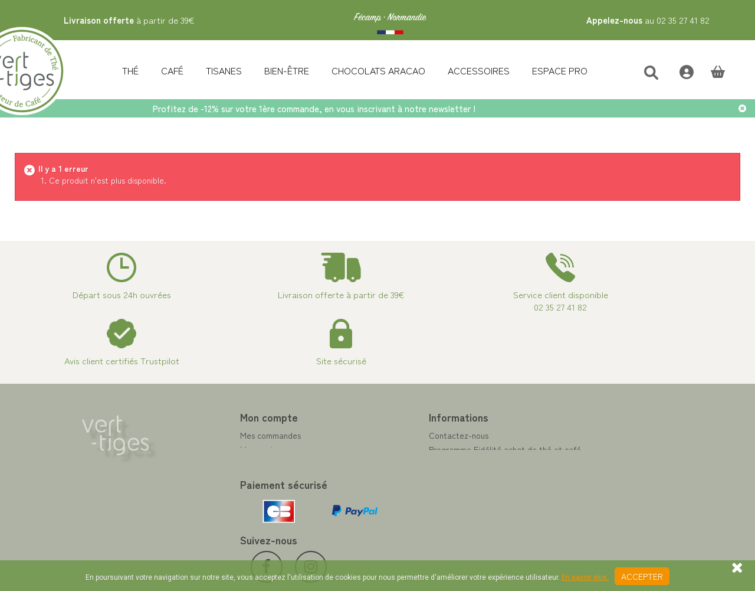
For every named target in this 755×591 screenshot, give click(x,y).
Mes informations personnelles (253, 478)
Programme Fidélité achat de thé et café (462, 449)
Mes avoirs (217, 449)
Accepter (642, 576)
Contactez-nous (416, 435)
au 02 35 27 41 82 (648, 20)
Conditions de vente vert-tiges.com (452, 492)
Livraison (402, 506)
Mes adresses (222, 463)
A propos (402, 478)
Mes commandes (228, 435)
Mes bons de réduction (239, 492)
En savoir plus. (585, 577)
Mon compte (226, 417)
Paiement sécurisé (419, 463)
